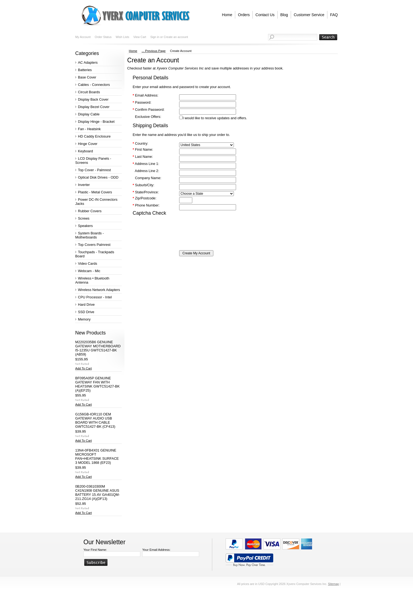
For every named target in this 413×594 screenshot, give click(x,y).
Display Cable (89, 114)
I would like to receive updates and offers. (215, 118)
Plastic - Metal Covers (95, 192)
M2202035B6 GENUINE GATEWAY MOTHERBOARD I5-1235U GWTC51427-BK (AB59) (98, 348)
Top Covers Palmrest (94, 245)
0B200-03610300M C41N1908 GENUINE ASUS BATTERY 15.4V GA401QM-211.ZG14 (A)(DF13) (97, 492)
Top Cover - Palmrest (94, 170)
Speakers (85, 226)
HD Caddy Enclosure (94, 136)
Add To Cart (83, 368)
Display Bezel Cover (93, 107)
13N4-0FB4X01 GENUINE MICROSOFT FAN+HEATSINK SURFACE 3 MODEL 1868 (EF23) (97, 456)
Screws (83, 218)
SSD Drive (86, 312)
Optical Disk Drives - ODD (98, 177)
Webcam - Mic (89, 271)
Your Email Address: (156, 549)
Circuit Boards (89, 92)
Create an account (176, 37)
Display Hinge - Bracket (96, 122)
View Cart (139, 37)
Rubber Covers (89, 211)
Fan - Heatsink (89, 129)
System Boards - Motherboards (89, 235)
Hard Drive (86, 304)
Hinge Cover (87, 144)
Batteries (85, 70)
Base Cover (87, 77)
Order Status (103, 37)
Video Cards (87, 263)
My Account (83, 37)
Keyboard (85, 151)
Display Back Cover (93, 99)
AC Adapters (88, 62)
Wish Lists (122, 37)
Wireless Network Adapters (99, 290)
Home (133, 51)
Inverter (84, 185)
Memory (84, 319)
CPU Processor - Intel (95, 297)
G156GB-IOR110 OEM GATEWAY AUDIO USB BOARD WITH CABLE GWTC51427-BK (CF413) (95, 420)
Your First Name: (95, 549)
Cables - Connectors (94, 85)
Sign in (154, 37)
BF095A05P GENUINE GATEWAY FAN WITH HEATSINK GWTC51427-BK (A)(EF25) (97, 384)
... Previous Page (154, 51)
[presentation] (174, 228)
